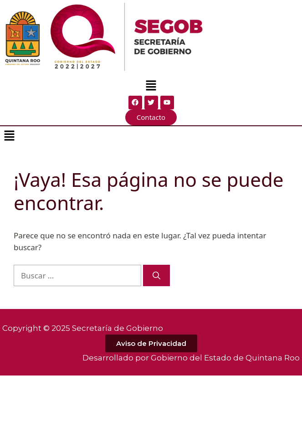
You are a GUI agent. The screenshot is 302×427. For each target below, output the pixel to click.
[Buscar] (156, 276)
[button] (151, 86)
